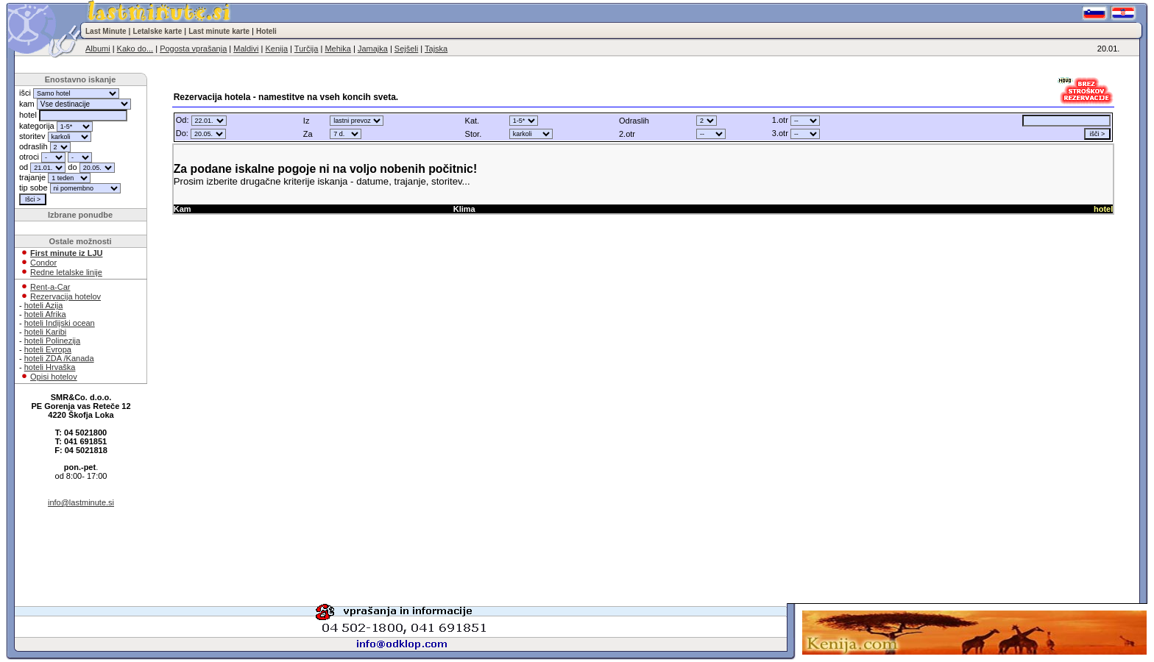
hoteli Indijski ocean (59, 322)
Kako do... (135, 48)
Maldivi (245, 48)
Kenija (276, 48)
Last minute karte (218, 31)
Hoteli (266, 31)
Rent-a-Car (50, 286)
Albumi (97, 48)
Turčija (306, 48)
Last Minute (106, 31)
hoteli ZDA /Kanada (59, 358)
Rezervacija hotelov (65, 296)
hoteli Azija (43, 305)
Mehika (337, 48)
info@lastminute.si (81, 502)
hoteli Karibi (45, 331)
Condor (43, 262)
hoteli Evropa (47, 349)
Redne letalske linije (66, 272)
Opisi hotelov (53, 376)
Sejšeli (406, 48)
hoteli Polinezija (52, 340)
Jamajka (373, 48)
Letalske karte (158, 31)
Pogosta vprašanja (193, 48)
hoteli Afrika (45, 314)
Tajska (436, 48)
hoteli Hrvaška (50, 367)
